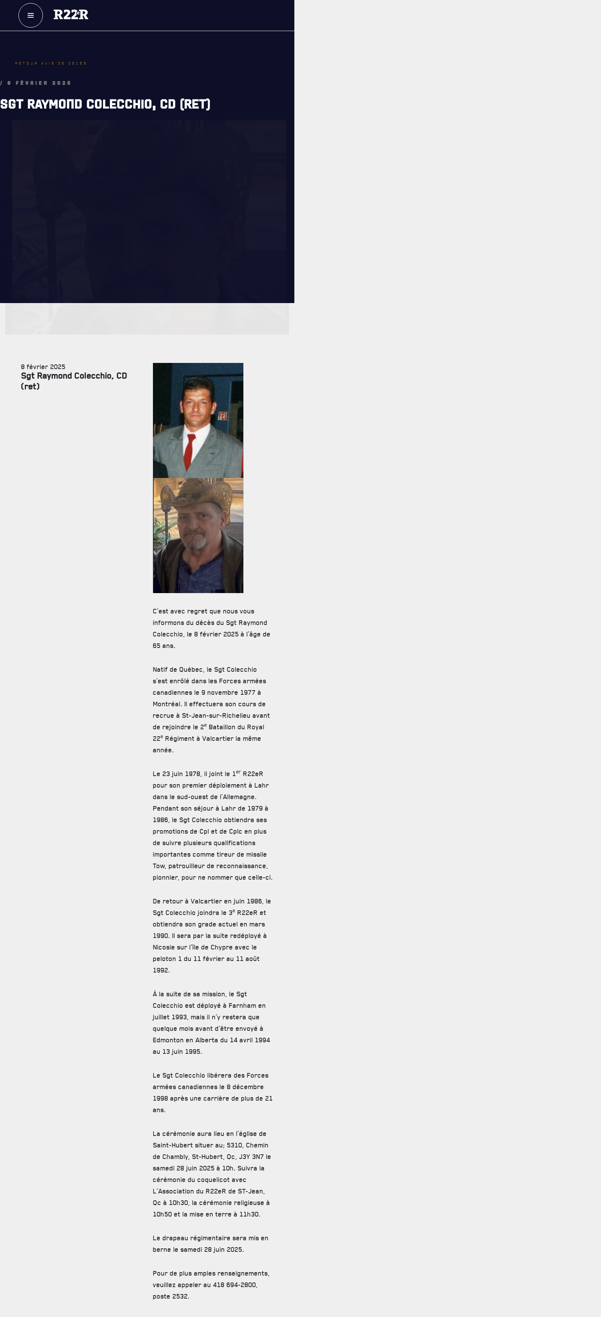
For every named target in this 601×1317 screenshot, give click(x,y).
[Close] (591, 1127)
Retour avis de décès (51, 63)
